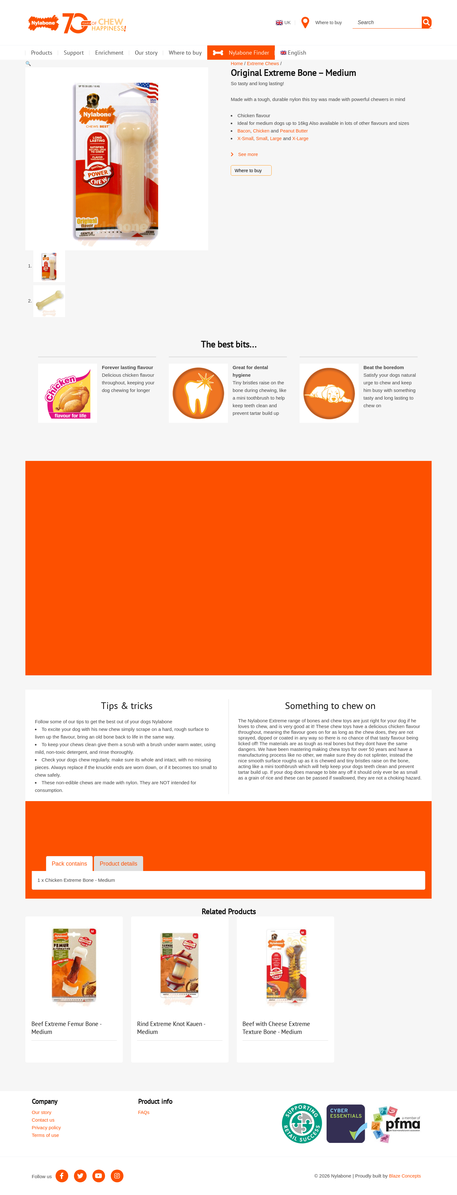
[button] (28, 63)
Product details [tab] (121, 863)
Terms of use (45, 1135)
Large (277, 138)
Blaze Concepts (404, 1175)
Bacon (244, 130)
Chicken (262, 130)
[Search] (427, 23)
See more (245, 154)
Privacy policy (46, 1127)
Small (263, 138)
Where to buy (249, 170)
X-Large (302, 138)
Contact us (43, 1120)
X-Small (245, 138)
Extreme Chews (264, 63)
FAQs (144, 1112)
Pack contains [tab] (70, 863)
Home (237, 63)
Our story (41, 1112)
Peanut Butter (296, 130)
